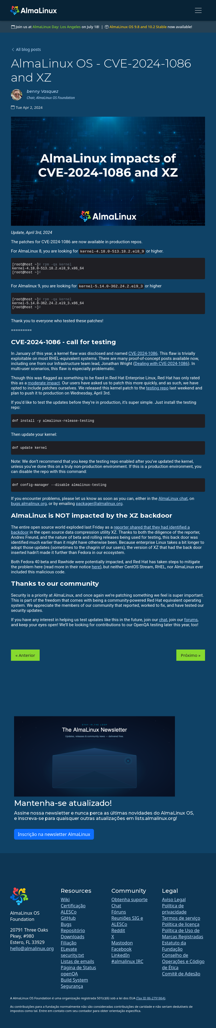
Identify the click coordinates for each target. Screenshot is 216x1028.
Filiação (68, 943)
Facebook (121, 949)
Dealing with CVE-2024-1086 (161, 363)
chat (163, 619)
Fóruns (118, 912)
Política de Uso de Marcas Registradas (182, 933)
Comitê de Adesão (181, 974)
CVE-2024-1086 (143, 353)
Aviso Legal (174, 899)
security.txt (72, 955)
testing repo (157, 388)
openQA (69, 974)
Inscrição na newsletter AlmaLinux (54, 834)
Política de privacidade (174, 909)
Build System (74, 980)
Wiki (65, 899)
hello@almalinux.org (32, 948)
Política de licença (180, 924)
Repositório (73, 930)
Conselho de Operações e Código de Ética (183, 961)
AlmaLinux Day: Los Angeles (57, 26)
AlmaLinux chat (173, 498)
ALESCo (68, 912)
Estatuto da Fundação (174, 946)
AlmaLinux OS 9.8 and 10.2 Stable (137, 26)
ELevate (69, 949)
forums (191, 619)
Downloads (72, 937)
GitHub (68, 918)
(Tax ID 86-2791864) (150, 998)
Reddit (118, 930)
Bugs (66, 924)
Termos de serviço (181, 918)
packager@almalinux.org (99, 503)
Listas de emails (77, 961)
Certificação (73, 906)
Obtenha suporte (129, 899)
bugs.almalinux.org (29, 503)
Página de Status (78, 967)
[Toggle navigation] (198, 10)
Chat (116, 906)
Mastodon (122, 943)
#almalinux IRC (127, 961)
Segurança (72, 986)
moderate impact (44, 382)
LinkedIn (120, 955)
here (96, 566)
